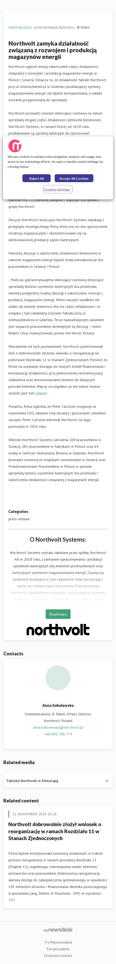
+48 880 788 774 (58, 734)
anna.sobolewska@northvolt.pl (58, 727)
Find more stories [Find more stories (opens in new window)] (58, 955)
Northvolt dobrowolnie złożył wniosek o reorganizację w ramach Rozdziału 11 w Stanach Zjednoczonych (54, 831)
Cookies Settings (57, 189)
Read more (58, 614)
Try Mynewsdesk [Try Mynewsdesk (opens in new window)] (58, 942)
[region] (58, 168)
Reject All (36, 178)
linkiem (41, 393)
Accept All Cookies (74, 178)
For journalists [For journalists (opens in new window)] (58, 949)
